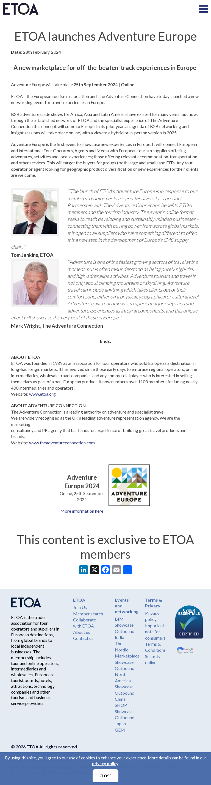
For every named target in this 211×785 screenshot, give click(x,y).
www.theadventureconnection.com (61, 442)
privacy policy (105, 763)
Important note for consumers (155, 631)
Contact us (83, 638)
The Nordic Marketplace (127, 649)
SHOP (121, 705)
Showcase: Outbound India (125, 631)
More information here (81, 511)
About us (81, 632)
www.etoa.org (42, 393)
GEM (120, 729)
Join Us (80, 607)
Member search (88, 613)
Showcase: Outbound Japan (125, 717)
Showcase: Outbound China (125, 693)
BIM (119, 618)
